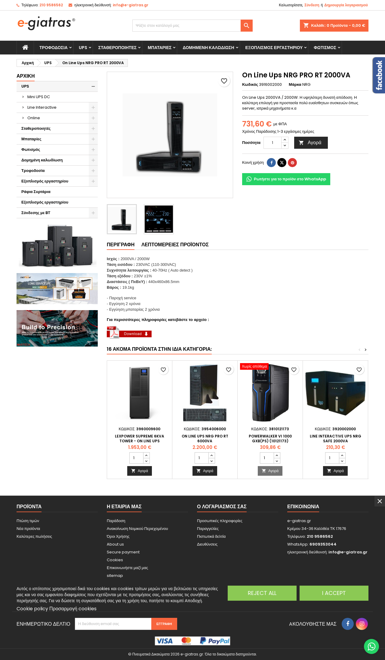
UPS (83, 48)
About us (115, 544)
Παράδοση (116, 521)
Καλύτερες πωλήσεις (34, 536)
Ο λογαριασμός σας (222, 506)
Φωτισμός (325, 48)
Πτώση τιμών (28, 521)
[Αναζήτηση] (192, 26)
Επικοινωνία (303, 506)
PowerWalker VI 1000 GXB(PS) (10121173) (270, 439)
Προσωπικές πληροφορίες (219, 521)
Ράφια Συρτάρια (36, 192)
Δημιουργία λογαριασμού (346, 5)
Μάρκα (295, 84)
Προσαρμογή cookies (73, 608)
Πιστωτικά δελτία (211, 536)
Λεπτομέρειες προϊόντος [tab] (175, 244)
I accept (334, 593)
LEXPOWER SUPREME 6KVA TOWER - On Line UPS (139, 439)
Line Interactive (42, 107)
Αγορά (310, 142)
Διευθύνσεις (207, 544)
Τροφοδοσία (53, 48)
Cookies (115, 560)
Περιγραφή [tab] (120, 244)
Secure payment (123, 552)
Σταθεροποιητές (117, 48)
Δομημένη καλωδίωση (208, 48)
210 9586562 (51, 5)
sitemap (115, 575)
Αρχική (26, 76)
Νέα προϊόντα (28, 528)
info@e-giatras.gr (130, 5)
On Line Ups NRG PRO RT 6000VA (205, 439)
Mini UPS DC (38, 97)
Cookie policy (32, 608)
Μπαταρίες (159, 48)
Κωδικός (250, 84)
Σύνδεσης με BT (36, 213)
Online (33, 118)
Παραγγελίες (208, 528)
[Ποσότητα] (272, 143)
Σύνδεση (311, 5)
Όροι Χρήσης (118, 536)
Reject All (262, 593)
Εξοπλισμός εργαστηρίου (274, 48)
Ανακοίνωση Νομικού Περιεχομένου (137, 528)
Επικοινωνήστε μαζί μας (127, 568)
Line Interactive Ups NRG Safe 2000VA (335, 439)
